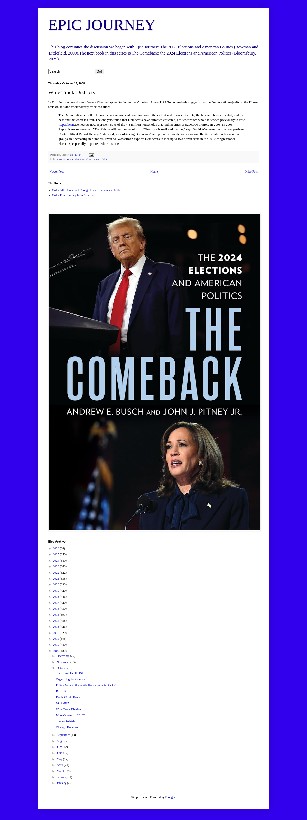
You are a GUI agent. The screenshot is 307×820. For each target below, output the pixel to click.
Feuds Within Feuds (68, 697)
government (93, 158)
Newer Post (57, 171)
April (60, 765)
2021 (56, 578)
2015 (56, 614)
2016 (56, 608)
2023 (56, 566)
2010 (56, 644)
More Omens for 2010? (70, 715)
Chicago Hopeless (67, 727)
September (63, 735)
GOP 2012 (62, 703)
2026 (56, 548)
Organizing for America (70, 679)
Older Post (251, 171)
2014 (56, 621)
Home (154, 171)
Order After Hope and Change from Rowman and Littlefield (89, 190)
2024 (56, 560)
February (62, 777)
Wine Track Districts (68, 709)
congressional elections (72, 158)
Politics (105, 158)
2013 (56, 626)
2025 (56, 554)
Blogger (170, 797)
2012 (56, 633)
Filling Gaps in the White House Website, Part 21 (86, 685)
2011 (56, 639)
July (59, 747)
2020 (56, 584)
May (60, 759)
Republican (66, 125)
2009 (56, 651)
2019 (56, 590)
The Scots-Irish (65, 721)
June (60, 753)
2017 (56, 603)
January (62, 783)
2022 (56, 572)
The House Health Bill (69, 673)
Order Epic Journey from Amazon (73, 195)
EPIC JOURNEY (102, 24)
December (63, 656)
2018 (56, 596)
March (61, 771)
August (61, 741)
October (62, 668)
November (63, 662)
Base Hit (61, 691)
